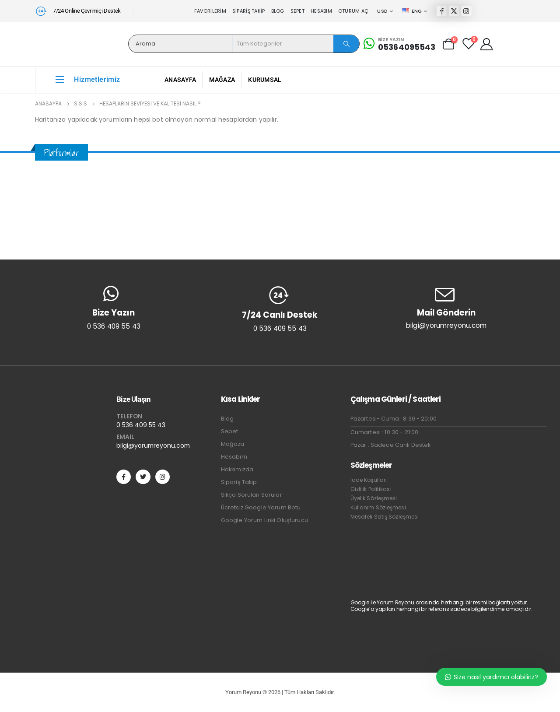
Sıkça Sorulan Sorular (251, 494)
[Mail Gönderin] (446, 307)
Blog (277, 10)
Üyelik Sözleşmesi (373, 498)
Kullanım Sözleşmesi (378, 507)
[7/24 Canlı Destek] (280, 309)
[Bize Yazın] (400, 43)
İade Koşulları (368, 480)
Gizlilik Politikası (371, 489)
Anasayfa (180, 79)
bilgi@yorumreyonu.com (153, 445)
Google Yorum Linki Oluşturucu (264, 520)
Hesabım (321, 10)
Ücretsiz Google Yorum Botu (261, 507)
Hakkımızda (237, 469)
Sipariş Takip (248, 10)
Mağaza (222, 79)
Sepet (297, 10)
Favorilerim (210, 10)
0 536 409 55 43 (140, 425)
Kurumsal (264, 79)
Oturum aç (353, 10)
